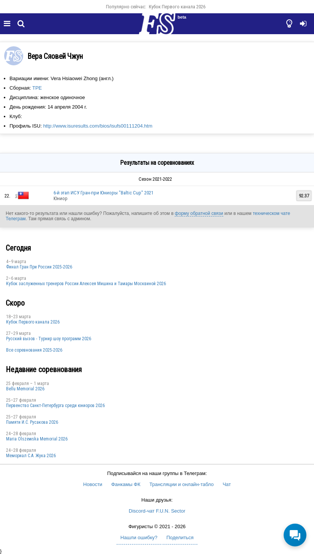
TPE (37, 88)
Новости (92, 484)
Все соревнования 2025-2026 (34, 350)
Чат (226, 484)
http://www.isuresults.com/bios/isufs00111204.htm (98, 126)
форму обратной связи (199, 213)
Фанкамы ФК (125, 484)
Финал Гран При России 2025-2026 (39, 267)
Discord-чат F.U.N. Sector (157, 511)
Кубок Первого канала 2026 (177, 6)
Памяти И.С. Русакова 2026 (32, 422)
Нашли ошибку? (138, 537)
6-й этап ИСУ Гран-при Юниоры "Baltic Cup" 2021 (103, 193)
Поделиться (180, 537)
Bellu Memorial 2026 (25, 388)
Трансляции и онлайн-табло (181, 484)
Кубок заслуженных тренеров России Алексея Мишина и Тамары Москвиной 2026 (86, 283)
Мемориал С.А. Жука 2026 (31, 455)
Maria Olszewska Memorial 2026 (37, 439)
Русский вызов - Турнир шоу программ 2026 (48, 338)
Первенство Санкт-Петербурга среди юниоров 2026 (55, 405)
